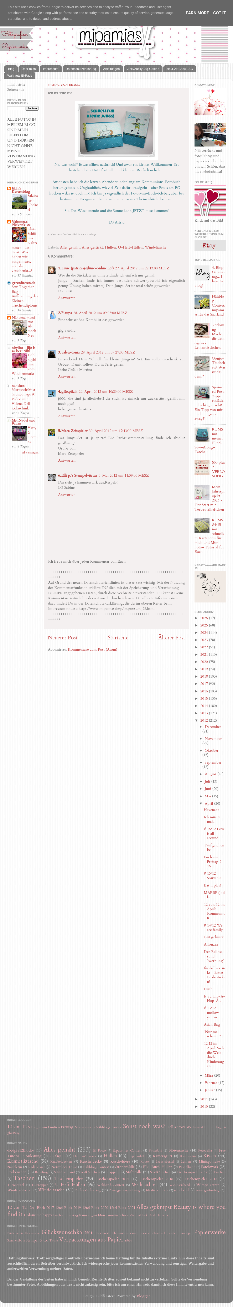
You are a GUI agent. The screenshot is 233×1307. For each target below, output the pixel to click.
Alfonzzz (211, 944)
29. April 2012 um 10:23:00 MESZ (106, 391)
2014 (204, 705)
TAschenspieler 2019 (192, 1172)
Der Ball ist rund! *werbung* (214, 956)
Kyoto (144, 1162)
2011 (204, 1099)
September (213, 762)
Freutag (67, 1127)
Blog (11, 69)
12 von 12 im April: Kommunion (215, 911)
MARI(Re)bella (214, 895)
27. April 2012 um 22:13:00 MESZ (142, 268)
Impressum (50, 69)
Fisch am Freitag (65, 1215)
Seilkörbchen (90, 1172)
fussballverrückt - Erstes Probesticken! (215, 975)
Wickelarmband (179, 1185)
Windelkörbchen (19, 1190)
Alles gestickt (92, 247)
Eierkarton (32, 1233)
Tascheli (219, 1172)
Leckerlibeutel (165, 1162)
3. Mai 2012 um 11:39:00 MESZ (124, 475)
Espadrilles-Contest (127, 1150)
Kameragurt (162, 1156)
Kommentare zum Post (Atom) (92, 649)
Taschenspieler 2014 (112, 1179)
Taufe (53, 1240)
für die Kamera (157, 1190)
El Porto (99, 1150)
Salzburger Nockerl (33, 202)
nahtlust (18, 385)
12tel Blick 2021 (122, 1207)
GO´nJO (56, 1156)
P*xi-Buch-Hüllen (157, 1166)
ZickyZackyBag (88, 1190)
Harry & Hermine (33, 434)
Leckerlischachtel (152, 1233)
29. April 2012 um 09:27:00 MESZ (108, 352)
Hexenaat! (211, 809)
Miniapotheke (209, 1161)
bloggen (220, 1127)
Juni (208, 788)
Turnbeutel (15, 1185)
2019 (204, 669)
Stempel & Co (37, 1240)
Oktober (211, 750)
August (211, 774)
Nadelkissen (37, 1167)
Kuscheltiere (120, 1161)
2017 (204, 683)
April (209, 803)
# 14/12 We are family (213, 928)
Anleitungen (111, 69)
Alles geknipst (154, 1207)
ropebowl (181, 1190)
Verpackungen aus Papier (91, 1239)
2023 (204, 640)
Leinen (186, 1161)
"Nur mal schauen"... (213, 1034)
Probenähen (16, 1172)
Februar (211, 1082)
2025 (204, 625)
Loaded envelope (179, 1233)
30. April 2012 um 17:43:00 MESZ (116, 430)
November (213, 738)
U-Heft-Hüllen (130, 247)
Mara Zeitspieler (74, 430)
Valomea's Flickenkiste (21, 223)
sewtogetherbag (207, 1190)
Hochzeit (102, 1233)
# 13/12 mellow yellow (211, 1012)
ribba (128, 1240)
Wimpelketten (207, 1184)
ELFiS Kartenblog (21, 190)
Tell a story (176, 1127)
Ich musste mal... (212, 819)
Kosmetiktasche (22, 1161)
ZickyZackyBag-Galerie (143, 69)
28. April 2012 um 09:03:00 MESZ (100, 313)
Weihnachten (144, 1185)
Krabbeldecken (61, 1161)
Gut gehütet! (214, 937)
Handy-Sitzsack (84, 1156)
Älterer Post (171, 637)
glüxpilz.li (69, 391)
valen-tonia (70, 352)
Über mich (29, 69)
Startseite (118, 637)
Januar (210, 1090)
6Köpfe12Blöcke (20, 1150)
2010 (204, 1106)
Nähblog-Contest (109, 1127)
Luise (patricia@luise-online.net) (87, 268)
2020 (204, 661)
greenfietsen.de (23, 282)
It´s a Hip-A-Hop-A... (214, 999)
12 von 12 (17, 1127)
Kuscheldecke (91, 1161)
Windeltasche (155, 247)
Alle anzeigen (30, 453)
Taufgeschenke (214, 847)
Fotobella (205, 1150)
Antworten (67, 298)
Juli (208, 781)
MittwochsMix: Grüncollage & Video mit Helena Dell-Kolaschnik (23, 399)
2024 (204, 632)
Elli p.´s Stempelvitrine (79, 475)
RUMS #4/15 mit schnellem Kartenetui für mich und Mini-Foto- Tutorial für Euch (209, 536)
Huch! (208, 989)
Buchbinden (15, 1233)
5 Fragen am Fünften (44, 1127)
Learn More (196, 12)
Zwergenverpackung (124, 1190)
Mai (208, 796)
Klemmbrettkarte (124, 1233)
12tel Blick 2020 (95, 1207)
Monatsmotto (85, 1127)
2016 (204, 691)
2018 (204, 676)
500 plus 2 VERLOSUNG (218, 469)
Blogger (143, 1296)
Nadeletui (14, 1167)
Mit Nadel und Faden (23, 422)
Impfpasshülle (137, 1156)
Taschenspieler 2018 (200, 1179)
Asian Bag (212, 1024)
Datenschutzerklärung (81, 69)
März (209, 1075)
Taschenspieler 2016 (156, 1179)
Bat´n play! (212, 885)
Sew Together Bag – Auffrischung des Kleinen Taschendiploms (25, 296)
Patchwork (209, 1166)
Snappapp (113, 1172)
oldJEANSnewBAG (179, 69)
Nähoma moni (23, 317)
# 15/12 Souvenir (212, 876)
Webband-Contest (200, 1127)
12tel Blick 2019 (68, 1207)
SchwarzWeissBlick (133, 1215)
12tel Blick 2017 (41, 1207)
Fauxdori (155, 1150)
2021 (204, 654)
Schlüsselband (64, 1172)
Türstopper (39, 1185)
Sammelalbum (16, 1241)
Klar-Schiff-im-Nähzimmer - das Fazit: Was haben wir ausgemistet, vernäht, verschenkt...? (25, 250)
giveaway (13, 1133)
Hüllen (110, 247)
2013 (204, 713)
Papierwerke (210, 1232)
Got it (219, 12)
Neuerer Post (63, 637)
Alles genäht (70, 247)
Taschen (24, 1178)
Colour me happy (38, 1215)
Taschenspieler (68, 1179)
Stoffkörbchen (160, 1172)
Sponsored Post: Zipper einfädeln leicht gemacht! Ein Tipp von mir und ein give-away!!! (210, 403)
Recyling (41, 1172)
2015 (204, 698)
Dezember (213, 726)
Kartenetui (188, 1156)
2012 (204, 720)
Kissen (209, 1156)
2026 (204, 618)
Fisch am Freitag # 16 (213, 862)
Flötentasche (178, 1150)
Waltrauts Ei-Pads (19, 75)
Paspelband (187, 1167)
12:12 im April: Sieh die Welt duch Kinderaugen (214, 1055)
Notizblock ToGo (64, 1167)
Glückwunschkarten (66, 1232)
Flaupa (66, 313)
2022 (204, 647)
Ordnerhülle (125, 1166)
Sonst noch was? (144, 1126)
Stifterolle (134, 1172)
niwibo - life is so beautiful (23, 349)
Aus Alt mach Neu (32, 328)
